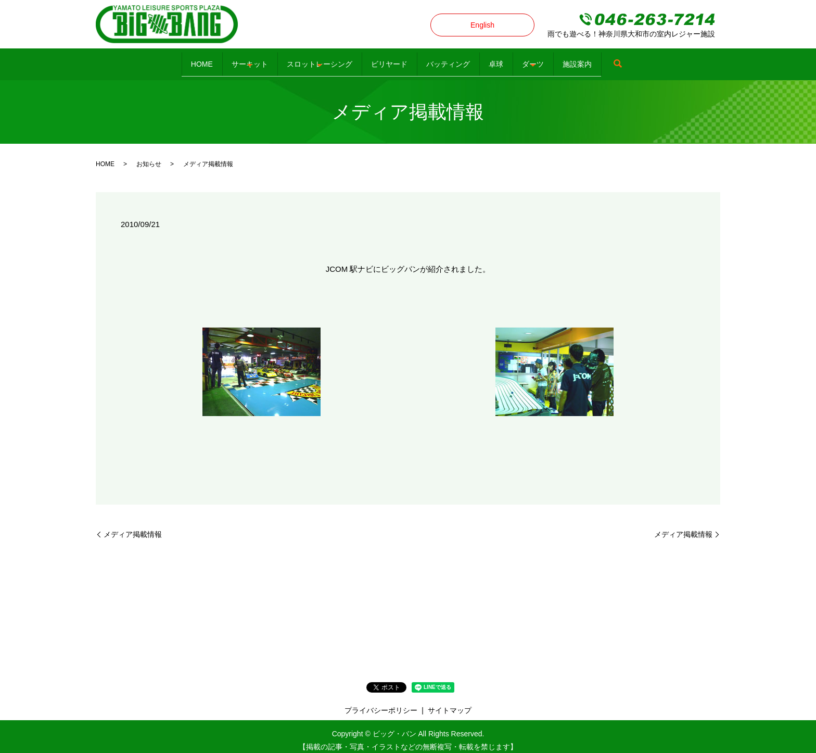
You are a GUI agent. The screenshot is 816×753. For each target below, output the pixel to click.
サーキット (213, 59)
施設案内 (628, 59)
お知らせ (148, 156)
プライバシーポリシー (381, 702)
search (676, 60)
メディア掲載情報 (133, 526)
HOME (150, 59)
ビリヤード (382, 59)
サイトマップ (449, 702)
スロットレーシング (297, 59)
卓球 (518, 59)
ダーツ (570, 59)
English (482, 25)
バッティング (455, 59)
